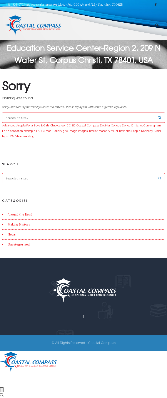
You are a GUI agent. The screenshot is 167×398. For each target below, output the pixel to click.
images (83, 131)
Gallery (57, 131)
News (12, 234)
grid (65, 131)
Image (73, 131)
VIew (18, 136)
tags (5, 136)
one (128, 131)
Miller (114, 131)
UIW (11, 136)
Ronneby (147, 131)
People (135, 131)
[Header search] (156, 24)
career (61, 125)
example (29, 131)
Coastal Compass (87, 125)
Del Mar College (110, 125)
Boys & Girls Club (45, 125)
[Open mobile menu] (144, 25)
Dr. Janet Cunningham (146, 125)
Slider (157, 131)
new (122, 131)
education (16, 131)
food (49, 131)
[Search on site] (83, 118)
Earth (5, 131)
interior (93, 131)
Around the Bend (20, 214)
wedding (28, 136)
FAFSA (40, 131)
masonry (104, 131)
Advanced (8, 125)
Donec (126, 125)
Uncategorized (19, 244)
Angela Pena (24, 125)
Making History (19, 224)
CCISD (71, 125)
